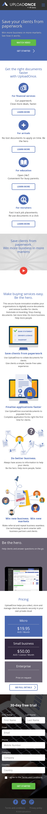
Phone (5, 739)
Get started (23, 51)
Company (6, 752)
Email (4, 727)
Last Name (30, 714)
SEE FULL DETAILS (23, 687)
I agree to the (23, 777)
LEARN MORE (23, 112)
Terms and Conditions (32, 777)
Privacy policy (36, 808)
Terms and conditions (15, 808)
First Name (7, 714)
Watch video (23, 42)
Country (6, 764)
